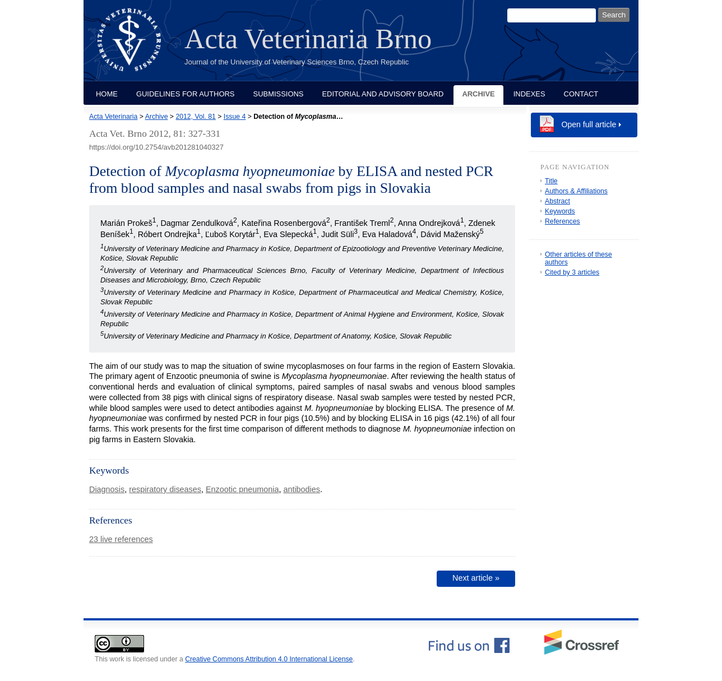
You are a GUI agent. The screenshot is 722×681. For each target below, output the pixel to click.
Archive (478, 94)
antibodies (301, 489)
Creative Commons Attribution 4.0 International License (269, 659)
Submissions (278, 94)
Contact (581, 94)
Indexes (529, 94)
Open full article (589, 124)
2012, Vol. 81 (195, 117)
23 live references (121, 539)
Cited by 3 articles (572, 272)
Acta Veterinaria (113, 117)
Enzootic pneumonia (242, 489)
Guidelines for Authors (185, 94)
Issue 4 (235, 117)
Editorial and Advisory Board (382, 94)
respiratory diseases (165, 489)
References (562, 221)
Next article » (475, 577)
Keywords (560, 211)
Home (107, 94)
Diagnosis (106, 489)
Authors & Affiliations (576, 191)
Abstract (557, 201)
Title (551, 181)
